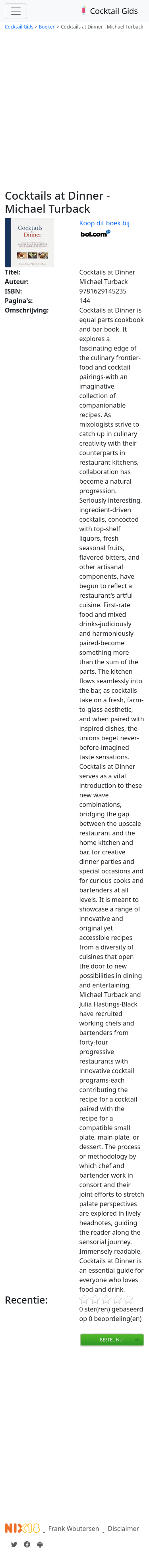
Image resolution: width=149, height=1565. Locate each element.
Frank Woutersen (73, 1528)
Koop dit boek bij (104, 228)
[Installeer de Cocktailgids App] (40, 1544)
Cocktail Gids (108, 11)
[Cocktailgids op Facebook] (27, 1544)
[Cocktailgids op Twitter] (14, 1544)
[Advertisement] (74, 110)
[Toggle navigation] (16, 11)
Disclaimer (123, 1528)
